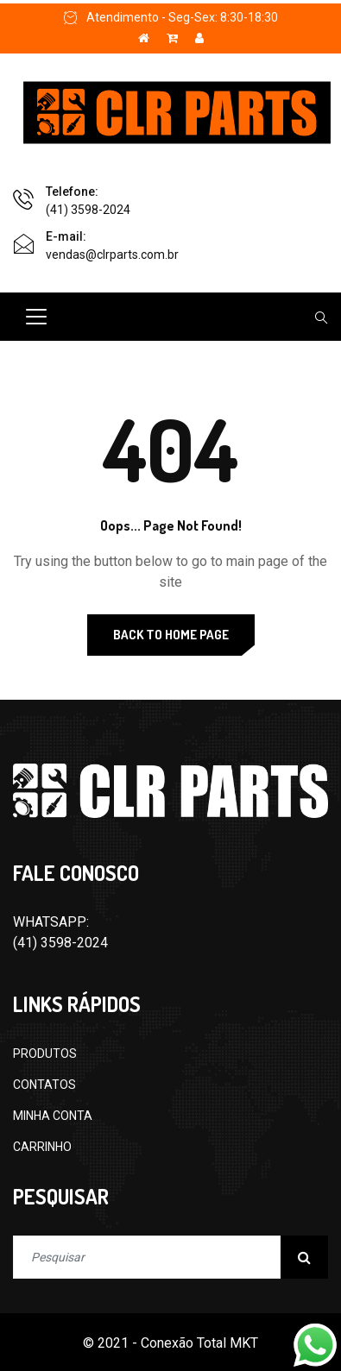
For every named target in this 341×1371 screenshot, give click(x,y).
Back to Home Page (171, 634)
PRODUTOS (45, 1053)
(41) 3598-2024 (88, 210)
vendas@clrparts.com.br (112, 254)
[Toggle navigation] (36, 316)
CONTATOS (44, 1084)
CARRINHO (42, 1147)
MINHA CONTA (52, 1116)
